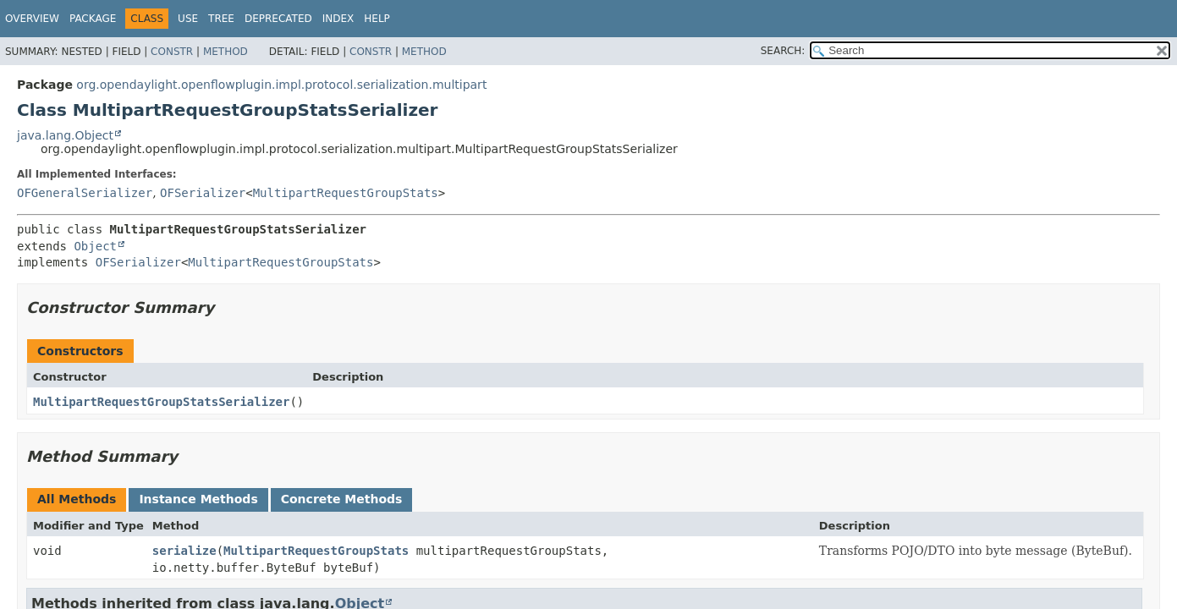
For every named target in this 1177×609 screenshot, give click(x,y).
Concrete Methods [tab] (342, 499)
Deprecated (278, 19)
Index (338, 19)
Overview (32, 19)
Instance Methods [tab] (198, 499)
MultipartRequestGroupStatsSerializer (161, 402)
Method (225, 52)
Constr (172, 52)
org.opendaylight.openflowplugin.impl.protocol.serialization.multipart (281, 84)
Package (92, 19)
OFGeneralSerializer (84, 193)
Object (95, 246)
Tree (221, 19)
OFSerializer (202, 193)
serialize (184, 550)
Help (377, 19)
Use (188, 19)
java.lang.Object (65, 135)
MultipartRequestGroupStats (345, 193)
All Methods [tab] (76, 499)
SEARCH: (783, 51)
